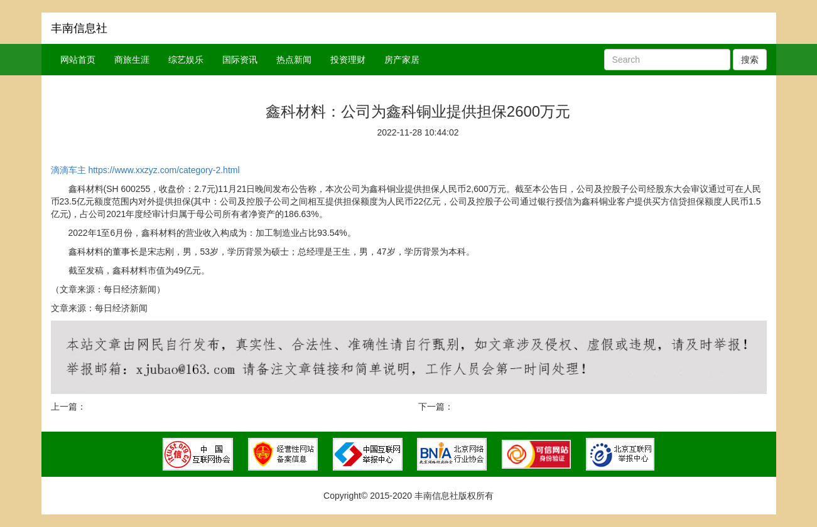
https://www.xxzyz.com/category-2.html (163, 170)
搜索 (750, 60)
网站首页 (77, 60)
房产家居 (401, 60)
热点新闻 (293, 60)
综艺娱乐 (185, 60)
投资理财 (347, 60)
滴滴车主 (68, 170)
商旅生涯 (131, 60)
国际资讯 (239, 60)
